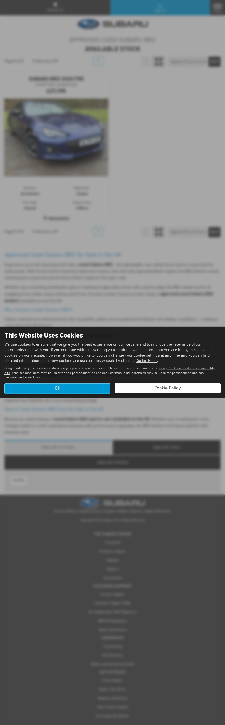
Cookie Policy (147, 361)
